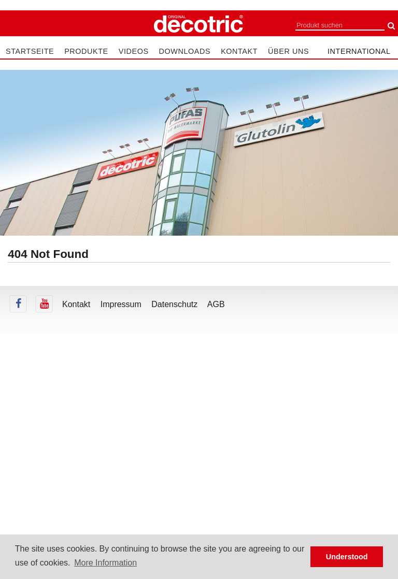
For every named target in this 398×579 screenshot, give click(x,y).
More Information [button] (105, 562)
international (359, 51)
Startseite (30, 51)
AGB (216, 304)
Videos (134, 51)
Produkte (86, 51)
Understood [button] (347, 557)
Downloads (185, 51)
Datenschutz (174, 304)
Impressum (121, 304)
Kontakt (239, 51)
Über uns (288, 51)
